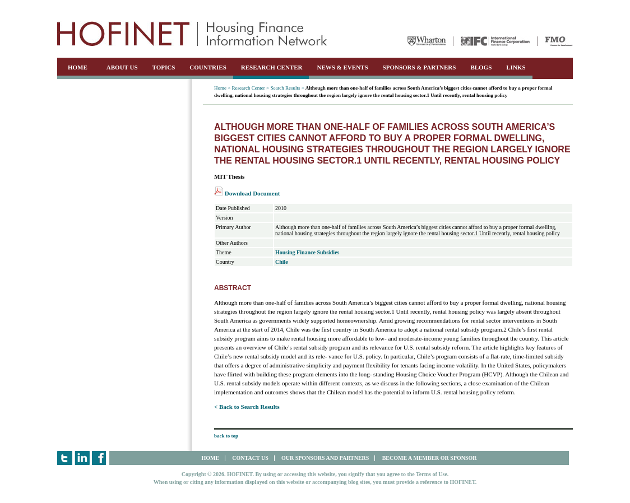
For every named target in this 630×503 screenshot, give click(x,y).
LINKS (515, 67)
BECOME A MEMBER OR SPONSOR (429, 458)
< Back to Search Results (247, 406)
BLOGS (481, 67)
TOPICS (163, 67)
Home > (222, 88)
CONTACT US (250, 458)
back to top (226, 436)
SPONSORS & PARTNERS (419, 67)
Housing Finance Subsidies (307, 252)
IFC (495, 41)
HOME (77, 67)
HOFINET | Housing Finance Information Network (192, 33)
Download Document (247, 193)
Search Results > (287, 88)
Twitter (64, 458)
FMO (559, 41)
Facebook (99, 458)
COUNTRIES (207, 67)
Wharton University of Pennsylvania (426, 41)
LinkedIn (82, 458)
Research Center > (251, 88)
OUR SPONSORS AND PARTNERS (325, 458)
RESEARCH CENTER (272, 67)
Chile (281, 262)
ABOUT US (122, 67)
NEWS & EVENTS (342, 67)
